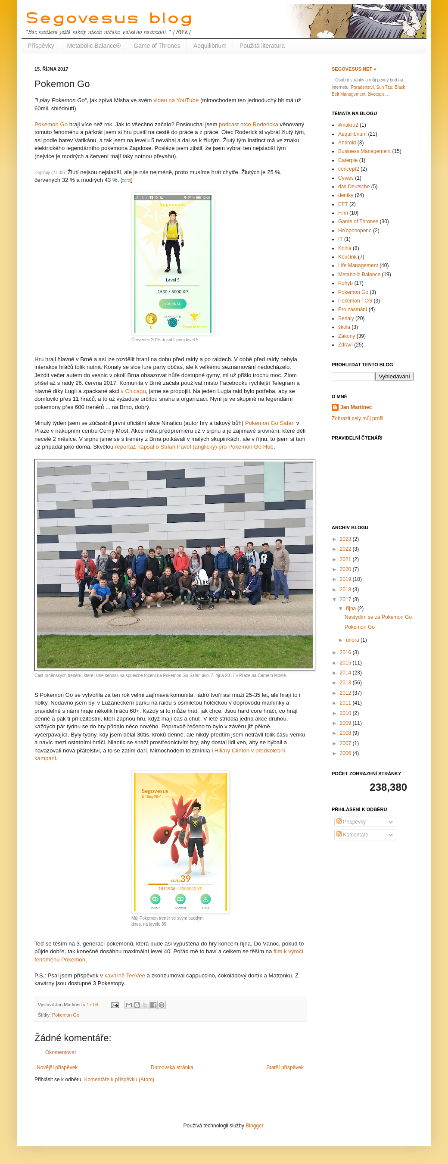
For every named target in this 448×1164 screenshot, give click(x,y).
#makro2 (348, 125)
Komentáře (352, 835)
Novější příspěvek (57, 1067)
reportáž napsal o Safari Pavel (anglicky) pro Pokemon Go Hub (194, 446)
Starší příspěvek (285, 1067)
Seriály (346, 318)
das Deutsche (354, 187)
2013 (346, 683)
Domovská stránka (172, 1067)
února (353, 640)
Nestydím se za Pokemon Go (378, 617)
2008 (346, 733)
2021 (346, 559)
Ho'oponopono (355, 231)
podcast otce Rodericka (248, 124)
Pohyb (345, 283)
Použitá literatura (262, 45)
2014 (346, 673)
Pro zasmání (352, 309)
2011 (346, 703)
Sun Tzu (384, 87)
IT (340, 239)
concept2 (348, 169)
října (352, 608)
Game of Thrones (157, 45)
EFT (343, 204)
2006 (346, 753)
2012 (346, 693)
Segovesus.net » (354, 69)
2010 (346, 713)
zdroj (126, 180)
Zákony (346, 336)
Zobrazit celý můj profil (357, 418)
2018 (346, 590)
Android (347, 143)
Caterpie (348, 160)
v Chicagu (133, 391)
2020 (346, 569)
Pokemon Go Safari (270, 423)
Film (343, 213)
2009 (346, 723)
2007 (346, 743)
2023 (346, 539)
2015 (346, 663)
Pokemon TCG (355, 301)
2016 (346, 652)
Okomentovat (60, 1052)
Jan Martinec (356, 407)
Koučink (347, 257)
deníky (345, 195)
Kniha (345, 248)
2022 (346, 549)
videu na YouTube (176, 100)
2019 (346, 579)
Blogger (254, 1126)
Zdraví (345, 345)
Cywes (346, 178)
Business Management (364, 151)
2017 (346, 599)
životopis (376, 94)
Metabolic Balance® (94, 45)
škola (344, 327)
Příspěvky (41, 45)
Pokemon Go (51, 124)
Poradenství (362, 87)
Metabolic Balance (359, 274)
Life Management (358, 265)
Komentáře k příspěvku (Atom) (119, 1080)
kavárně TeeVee (124, 975)
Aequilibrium (210, 45)
